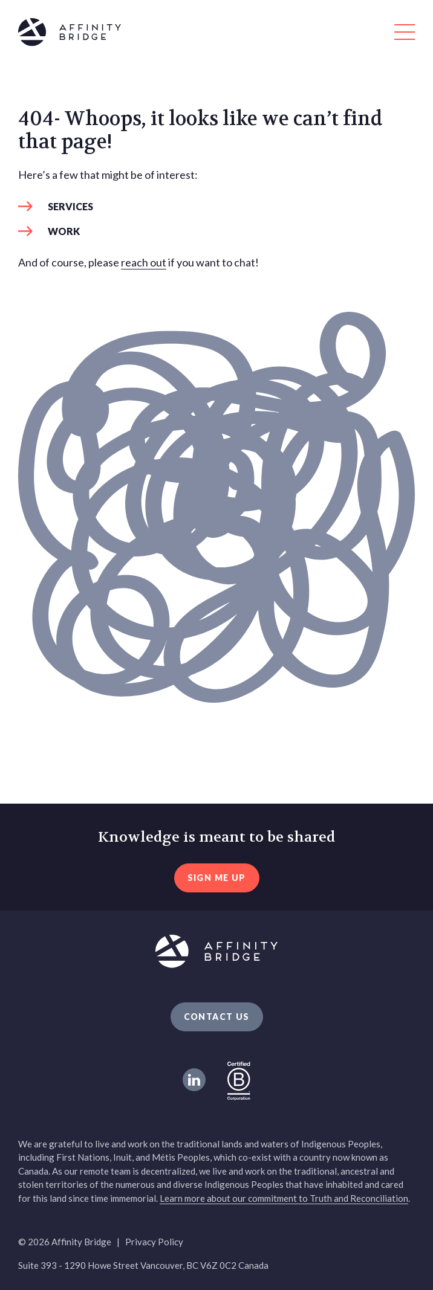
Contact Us (217, 1016)
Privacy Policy (154, 1241)
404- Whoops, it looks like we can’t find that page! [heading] (200, 131)
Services (70, 206)
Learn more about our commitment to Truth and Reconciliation (284, 1198)
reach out (143, 262)
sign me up (216, 877)
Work (64, 231)
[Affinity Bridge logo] (216, 34)
